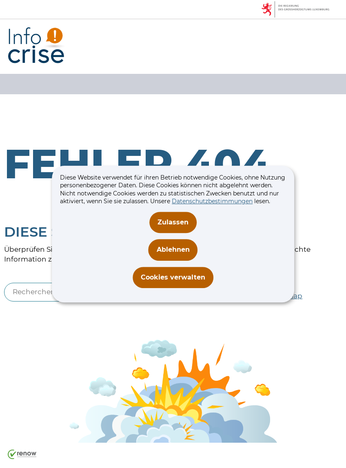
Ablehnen (173, 249)
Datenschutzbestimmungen (212, 201)
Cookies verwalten (173, 277)
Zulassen (173, 222)
